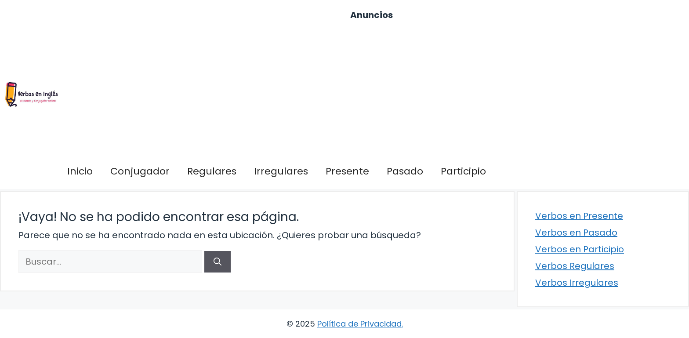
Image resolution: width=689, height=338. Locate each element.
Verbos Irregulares (576, 282)
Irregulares (281, 171)
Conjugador (140, 171)
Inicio (80, 171)
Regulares (211, 171)
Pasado (405, 171)
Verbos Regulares (574, 266)
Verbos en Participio (579, 249)
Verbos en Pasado (576, 232)
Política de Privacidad (359, 323)
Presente (347, 171)
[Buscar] (217, 262)
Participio (463, 171)
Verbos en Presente (579, 216)
